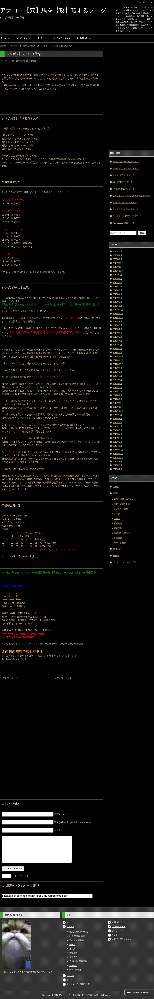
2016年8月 (117, 419)
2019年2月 (117, 302)
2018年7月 (117, 329)
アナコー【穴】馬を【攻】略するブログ (53, 10)
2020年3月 (117, 251)
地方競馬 (118, 538)
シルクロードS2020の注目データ (127, 216)
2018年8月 (117, 325)
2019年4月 (117, 294)
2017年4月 (117, 387)
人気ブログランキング (121, 939)
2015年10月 (118, 457)
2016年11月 (118, 407)
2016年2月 (117, 442)
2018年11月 (118, 314)
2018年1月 (117, 352)
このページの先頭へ (140, 992)
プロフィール (25, 38)
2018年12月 (118, 310)
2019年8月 (117, 279)
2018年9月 (117, 321)
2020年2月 (117, 255)
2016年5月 (117, 430)
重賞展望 (118, 523)
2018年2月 (117, 349)
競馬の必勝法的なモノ (124, 499)
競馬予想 (20, 60)
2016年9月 (117, 415)
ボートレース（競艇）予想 (124, 562)
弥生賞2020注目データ (123, 182)
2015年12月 (118, 450)
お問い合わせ (85, 38)
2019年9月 (117, 275)
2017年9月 (117, 368)
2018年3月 (117, 345)
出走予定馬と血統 (122, 504)
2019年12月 (118, 263)
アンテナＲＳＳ (63, 38)
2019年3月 (117, 298)
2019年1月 (117, 306)
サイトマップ (148, 2)
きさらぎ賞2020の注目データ (126, 209)
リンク (44, 38)
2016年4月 (117, 434)
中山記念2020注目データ (124, 189)
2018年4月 (117, 341)
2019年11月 (118, 267)
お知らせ (117, 549)
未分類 (116, 555)
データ (117, 514)
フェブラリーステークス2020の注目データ (131, 196)
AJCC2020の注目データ (123, 223)
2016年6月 (117, 426)
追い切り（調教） (122, 509)
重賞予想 (30, 60)
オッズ (117, 518)
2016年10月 (118, 411)
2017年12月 (118, 356)
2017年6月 (117, 380)
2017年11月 (118, 360)
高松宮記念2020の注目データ (126, 162)
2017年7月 (117, 376)
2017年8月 (117, 372)
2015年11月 (118, 454)
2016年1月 (117, 446)
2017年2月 (117, 395)
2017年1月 (117, 399)
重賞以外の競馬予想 (123, 533)
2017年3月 (117, 391)
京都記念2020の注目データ (125, 202)
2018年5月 (117, 337)
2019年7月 (117, 282)
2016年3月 (117, 438)
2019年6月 (117, 286)
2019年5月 (117, 290)
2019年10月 (118, 271)
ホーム (7, 38)
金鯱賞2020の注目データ (124, 175)
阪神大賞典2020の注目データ (126, 168)
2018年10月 (118, 317)
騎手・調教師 (120, 543)
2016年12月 (118, 403)
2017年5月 (117, 384)
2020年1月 (117, 259)
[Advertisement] (24, 700)
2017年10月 (118, 364)
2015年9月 (117, 461)
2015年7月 (117, 469)
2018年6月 (117, 333)
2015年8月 (117, 465)
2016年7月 (117, 422)
